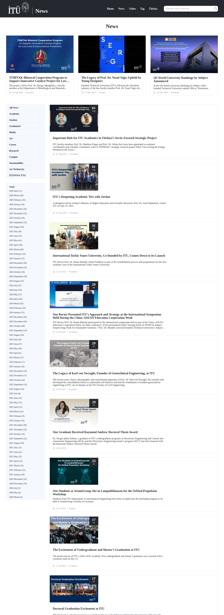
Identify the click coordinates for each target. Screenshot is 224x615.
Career (12, 144)
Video (132, 8)
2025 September (18, 222)
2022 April (15, 407)
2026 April (15, 191)
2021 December (18, 425)
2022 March (16, 411)
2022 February (17, 416)
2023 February (17, 362)
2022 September (18, 384)
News (121, 8)
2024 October (17, 272)
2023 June (15, 344)
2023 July (15, 339)
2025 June (15, 236)
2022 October (17, 380)
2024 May (15, 294)
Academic (14, 114)
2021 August (16, 443)
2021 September (18, 438)
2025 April (15, 245)
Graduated (14, 126)
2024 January (17, 312)
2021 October (17, 434)
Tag (142, 8)
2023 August (16, 335)
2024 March (16, 303)
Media (12, 132)
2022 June (15, 398)
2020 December (18, 479)
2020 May (15, 492)
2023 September (18, 330)
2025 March (16, 249)
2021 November (18, 429)
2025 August (16, 227)
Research (14, 150)
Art (11, 138)
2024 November (18, 267)
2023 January (17, 366)
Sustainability (16, 163)
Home (110, 8)
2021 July (15, 447)
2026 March (16, 195)
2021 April (15, 461)
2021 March (16, 465)
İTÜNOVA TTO (17, 175)
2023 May (15, 348)
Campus (13, 157)
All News (13, 107)
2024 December (18, 263)
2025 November (18, 213)
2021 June (15, 452)
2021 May (15, 456)
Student (13, 120)
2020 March (15, 497)
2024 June (15, 290)
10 (57, 424)
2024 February (17, 308)
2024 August (16, 281)
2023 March (16, 357)
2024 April (15, 299)
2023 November (18, 321)
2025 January (17, 258)
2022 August (16, 389)
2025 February (17, 254)
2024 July (15, 285)
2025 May (15, 240)
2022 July (14, 393)
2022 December (18, 371)
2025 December (18, 209)
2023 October (17, 326)
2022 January (17, 420)
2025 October (17, 218)
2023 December (18, 317)
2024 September (18, 276)
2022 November (18, 375)
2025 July (15, 231)
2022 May (15, 402)
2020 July (14, 488)
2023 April (15, 353)
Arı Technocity (16, 169)
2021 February (17, 470)
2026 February (17, 200)
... (59, 424)
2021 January (17, 474)
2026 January (17, 204)
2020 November (18, 483)
